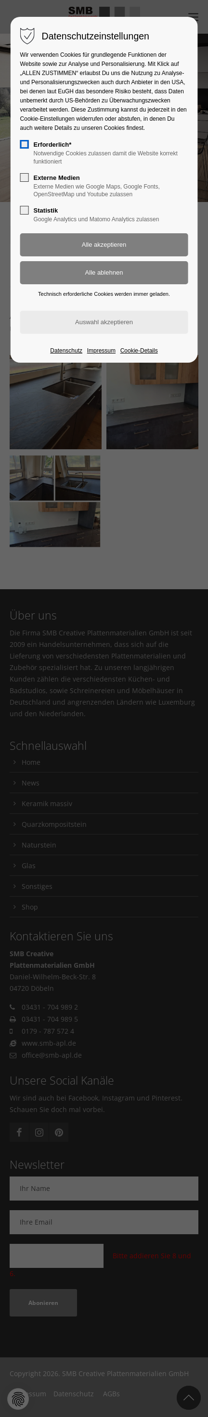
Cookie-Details (139, 350)
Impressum (101, 350)
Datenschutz (66, 350)
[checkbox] (24, 144)
